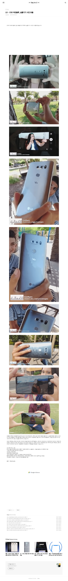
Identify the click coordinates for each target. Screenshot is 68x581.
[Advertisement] (34, 472)
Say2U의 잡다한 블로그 (12, 565)
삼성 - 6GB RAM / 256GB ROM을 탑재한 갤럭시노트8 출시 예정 (18, 518)
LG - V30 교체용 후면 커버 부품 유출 (13, 522)
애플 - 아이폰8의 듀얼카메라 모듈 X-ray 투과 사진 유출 (16, 530)
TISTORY (34, 578)
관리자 (39, 578)
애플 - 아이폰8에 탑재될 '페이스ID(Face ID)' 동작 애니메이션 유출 (18, 525)
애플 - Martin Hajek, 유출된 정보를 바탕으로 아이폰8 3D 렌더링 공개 (19, 521)
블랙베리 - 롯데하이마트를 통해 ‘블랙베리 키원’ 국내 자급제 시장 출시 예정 (20, 528)
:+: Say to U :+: (34, 2)
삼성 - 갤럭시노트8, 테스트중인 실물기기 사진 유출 (16, 524)
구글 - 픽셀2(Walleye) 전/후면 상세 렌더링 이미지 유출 (16, 517)
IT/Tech (8, 514)
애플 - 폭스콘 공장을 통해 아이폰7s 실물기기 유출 (16, 527)
